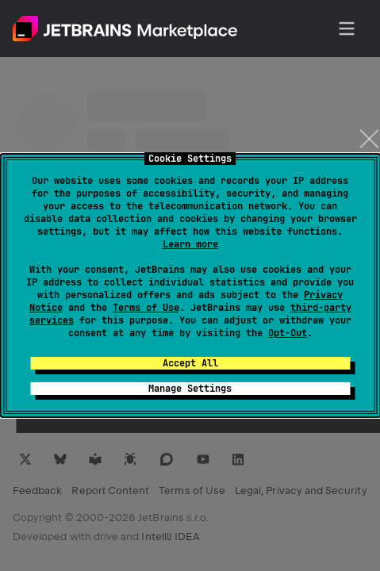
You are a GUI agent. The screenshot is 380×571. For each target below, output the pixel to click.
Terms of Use (146, 307)
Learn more (190, 244)
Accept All (190, 363)
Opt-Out (287, 333)
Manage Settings (190, 388)
